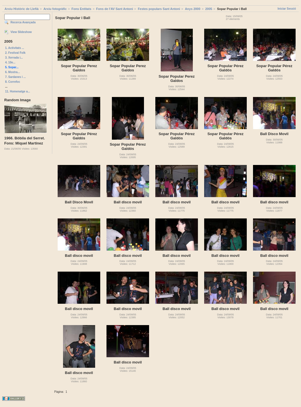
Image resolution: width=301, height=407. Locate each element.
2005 (208, 9)
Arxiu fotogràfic (55, 9)
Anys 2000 (192, 9)
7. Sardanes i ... (15, 76)
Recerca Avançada (23, 22)
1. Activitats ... (14, 47)
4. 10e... (10, 62)
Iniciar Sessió (287, 8)
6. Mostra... (12, 72)
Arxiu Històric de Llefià (22, 9)
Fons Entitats (81, 9)
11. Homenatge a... (17, 91)
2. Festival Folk (15, 52)
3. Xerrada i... (14, 57)
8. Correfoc (12, 81)
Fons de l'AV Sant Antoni (114, 9)
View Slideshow (21, 32)
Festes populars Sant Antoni (159, 9)
